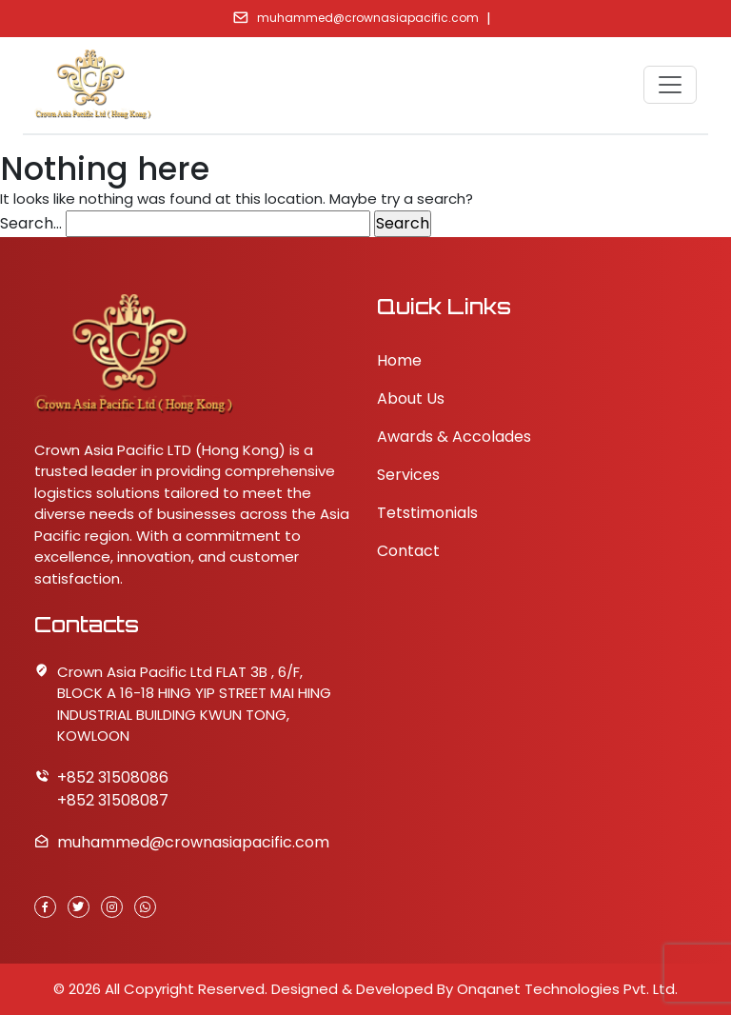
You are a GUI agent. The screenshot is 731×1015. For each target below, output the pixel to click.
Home (399, 360)
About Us (411, 398)
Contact (408, 551)
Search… (31, 223)
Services (408, 475)
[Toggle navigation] (670, 85)
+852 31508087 (112, 800)
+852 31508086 (112, 777)
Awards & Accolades (454, 437)
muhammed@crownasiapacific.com (368, 18)
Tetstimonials (427, 513)
